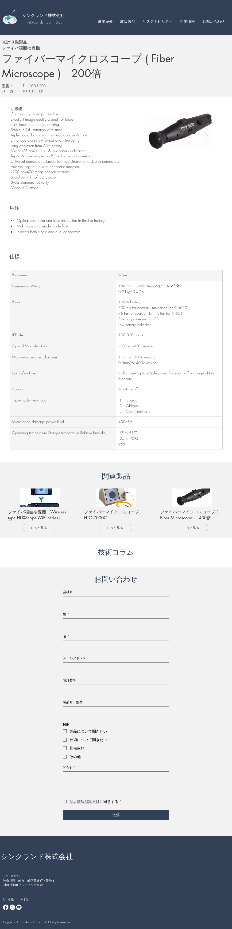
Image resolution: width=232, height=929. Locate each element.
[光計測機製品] (75, 42)
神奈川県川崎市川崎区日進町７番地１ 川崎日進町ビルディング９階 (30, 882)
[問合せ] (116, 782)
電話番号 (69, 680)
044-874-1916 (15, 899)
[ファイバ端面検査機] (75, 48)
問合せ (69, 767)
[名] (114, 645)
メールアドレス (76, 658)
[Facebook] (5, 907)
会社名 (68, 592)
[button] (105, 21)
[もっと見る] (39, 527)
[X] (12, 907)
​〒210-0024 (11, 876)
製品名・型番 (73, 702)
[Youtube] (19, 907)
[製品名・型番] (114, 711)
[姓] (114, 623)
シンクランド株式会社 (43, 15)
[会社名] (114, 601)
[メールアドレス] (114, 667)
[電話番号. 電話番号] (114, 689)
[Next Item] (206, 136)
